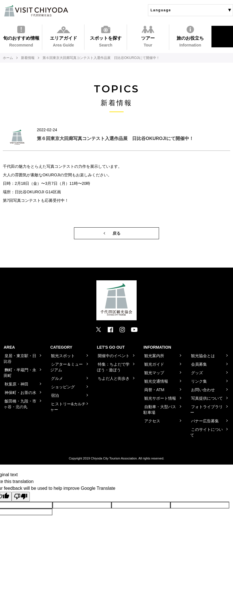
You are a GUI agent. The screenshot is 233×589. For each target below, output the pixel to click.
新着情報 (28, 58)
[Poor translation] (21, 496)
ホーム (8, 58)
